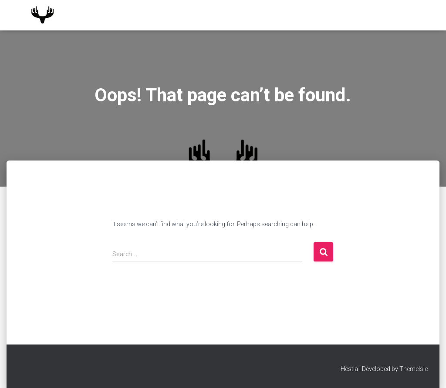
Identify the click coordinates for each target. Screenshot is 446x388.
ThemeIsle (413, 368)
